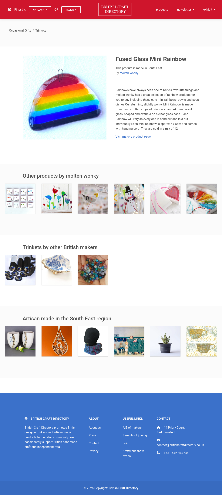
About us (95, 427)
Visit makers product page (133, 136)
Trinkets (40, 30)
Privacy (94, 451)
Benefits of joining (135, 435)
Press (92, 435)
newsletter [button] (184, 9)
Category (39, 10)
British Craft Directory (123, 488)
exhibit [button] (208, 9)
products (162, 9)
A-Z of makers (132, 427)
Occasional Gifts (20, 30)
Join (126, 443)
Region (70, 10)
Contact (94, 443)
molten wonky (129, 73)
